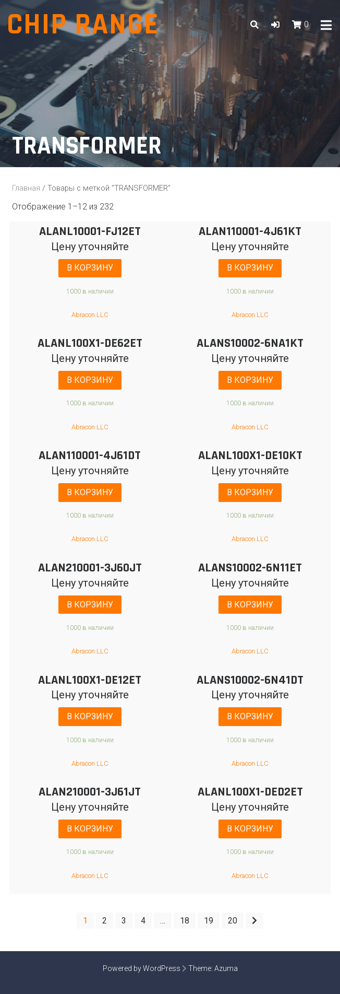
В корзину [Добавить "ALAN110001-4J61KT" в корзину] (250, 268)
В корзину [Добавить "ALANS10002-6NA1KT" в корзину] (250, 380)
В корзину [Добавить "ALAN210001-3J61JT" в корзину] (90, 829)
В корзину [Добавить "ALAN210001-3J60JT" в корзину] (90, 605)
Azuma (226, 968)
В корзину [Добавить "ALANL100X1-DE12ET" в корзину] (90, 716)
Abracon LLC (89, 315)
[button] (275, 25)
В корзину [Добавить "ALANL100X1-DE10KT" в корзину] (250, 492)
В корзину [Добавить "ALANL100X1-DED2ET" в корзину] (250, 829)
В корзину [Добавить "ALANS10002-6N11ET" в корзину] (250, 605)
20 (232, 921)
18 (184, 921)
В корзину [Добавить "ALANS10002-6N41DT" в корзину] (250, 716)
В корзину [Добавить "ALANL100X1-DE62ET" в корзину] (90, 380)
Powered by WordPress (141, 968)
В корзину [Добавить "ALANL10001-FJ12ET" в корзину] (90, 268)
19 (208, 921)
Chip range (83, 24)
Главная (26, 188)
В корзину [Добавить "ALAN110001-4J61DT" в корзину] (90, 492)
